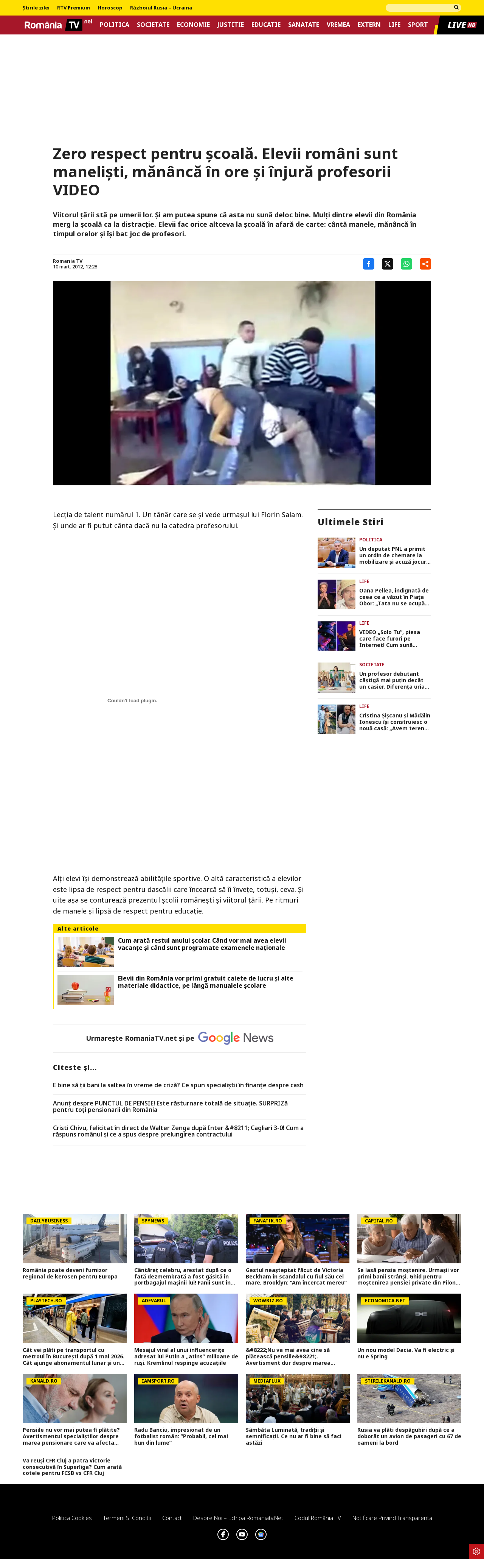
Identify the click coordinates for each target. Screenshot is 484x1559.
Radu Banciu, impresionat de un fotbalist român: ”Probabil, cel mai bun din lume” (181, 1436)
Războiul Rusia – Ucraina (161, 8)
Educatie (266, 24)
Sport (418, 24)
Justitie (230, 24)
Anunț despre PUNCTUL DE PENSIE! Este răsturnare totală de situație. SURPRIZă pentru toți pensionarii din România (170, 1106)
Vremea (338, 24)
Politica (114, 24)
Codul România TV (318, 1517)
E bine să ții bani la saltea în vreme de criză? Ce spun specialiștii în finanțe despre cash (178, 1085)
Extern (369, 24)
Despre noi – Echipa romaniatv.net (238, 1517)
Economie (193, 24)
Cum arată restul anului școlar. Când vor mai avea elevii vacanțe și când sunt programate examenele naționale (202, 944)
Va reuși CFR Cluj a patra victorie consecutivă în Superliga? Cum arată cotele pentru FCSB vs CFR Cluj (72, 1467)
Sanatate (303, 24)
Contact (172, 1517)
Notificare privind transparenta (392, 1517)
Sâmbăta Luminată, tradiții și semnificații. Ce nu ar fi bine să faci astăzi (293, 1436)
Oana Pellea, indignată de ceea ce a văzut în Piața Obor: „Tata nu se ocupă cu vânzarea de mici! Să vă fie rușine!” (394, 597)
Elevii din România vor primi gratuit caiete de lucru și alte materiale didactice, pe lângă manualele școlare (205, 982)
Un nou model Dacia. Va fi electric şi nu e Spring (406, 1353)
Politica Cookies (72, 1517)
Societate (153, 24)
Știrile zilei (36, 8)
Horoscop (110, 8)
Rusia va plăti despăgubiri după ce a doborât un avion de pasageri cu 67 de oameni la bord (409, 1436)
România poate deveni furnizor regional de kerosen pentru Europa (70, 1273)
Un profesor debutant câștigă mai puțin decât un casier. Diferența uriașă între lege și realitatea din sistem (394, 680)
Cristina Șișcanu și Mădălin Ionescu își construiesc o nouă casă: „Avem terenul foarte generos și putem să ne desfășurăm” (394, 721)
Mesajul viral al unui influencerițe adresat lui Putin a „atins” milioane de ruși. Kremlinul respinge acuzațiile (186, 1356)
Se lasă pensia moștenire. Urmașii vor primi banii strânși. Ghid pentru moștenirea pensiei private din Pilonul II (409, 1276)
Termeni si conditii (127, 1517)
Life (394, 24)
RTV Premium (73, 8)
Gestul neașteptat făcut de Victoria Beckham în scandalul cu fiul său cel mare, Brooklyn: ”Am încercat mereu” (296, 1276)
